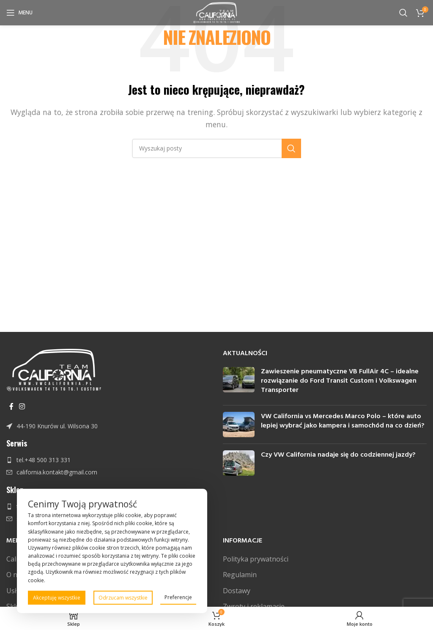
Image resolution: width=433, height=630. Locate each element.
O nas (15, 574)
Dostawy (236, 590)
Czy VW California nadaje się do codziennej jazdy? (338, 454)
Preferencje (178, 597)
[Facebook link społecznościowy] (11, 406)
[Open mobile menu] (19, 12)
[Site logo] (216, 11)
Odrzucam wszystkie (123, 597)
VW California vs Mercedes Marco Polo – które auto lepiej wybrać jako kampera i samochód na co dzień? (343, 421)
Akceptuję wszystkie (56, 597)
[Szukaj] (403, 12)
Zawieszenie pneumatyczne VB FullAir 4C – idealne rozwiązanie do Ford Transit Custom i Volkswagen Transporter (340, 381)
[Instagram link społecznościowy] (21, 406)
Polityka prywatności (255, 559)
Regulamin (240, 574)
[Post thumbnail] (239, 383)
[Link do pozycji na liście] (108, 426)
